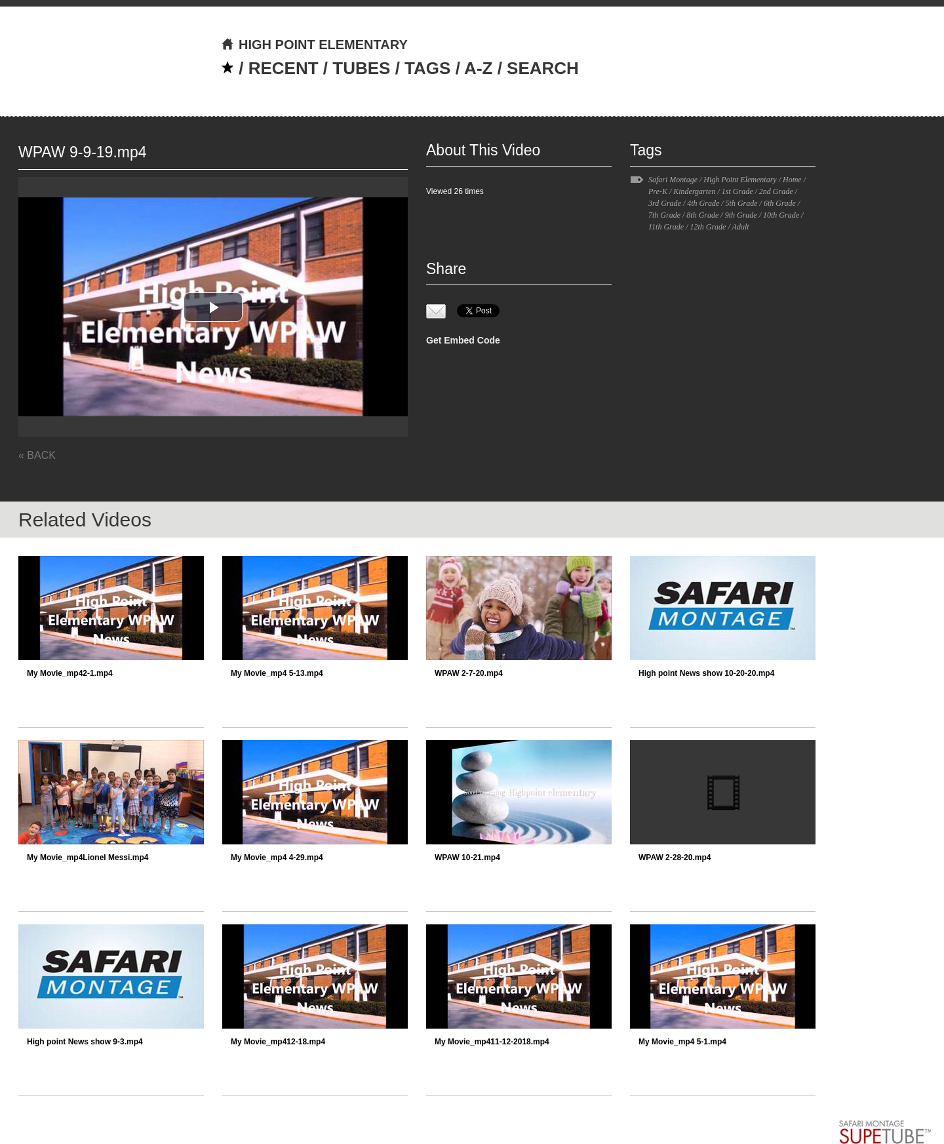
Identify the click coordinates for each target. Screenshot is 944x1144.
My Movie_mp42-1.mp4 (70, 673)
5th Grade (742, 203)
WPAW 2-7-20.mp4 (469, 673)
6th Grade (780, 203)
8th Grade (702, 215)
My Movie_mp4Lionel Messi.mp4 (87, 857)
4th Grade (703, 203)
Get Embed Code (463, 340)
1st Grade (737, 191)
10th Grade (781, 215)
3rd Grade (664, 203)
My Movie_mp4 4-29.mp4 (277, 857)
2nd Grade (776, 191)
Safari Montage (673, 179)
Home (792, 179)
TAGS (427, 68)
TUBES (361, 68)
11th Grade (666, 226)
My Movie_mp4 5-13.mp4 (277, 673)
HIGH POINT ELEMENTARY (314, 44)
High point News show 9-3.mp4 (85, 1041)
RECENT (283, 68)
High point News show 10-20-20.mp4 (706, 673)
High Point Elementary (739, 179)
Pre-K (657, 191)
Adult (740, 226)
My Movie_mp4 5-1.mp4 (682, 1041)
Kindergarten (694, 191)
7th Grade (664, 215)
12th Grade (708, 226)
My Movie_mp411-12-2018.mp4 (492, 1041)
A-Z (478, 68)
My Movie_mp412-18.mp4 (278, 1041)
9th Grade (741, 215)
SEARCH (543, 68)
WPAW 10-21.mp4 (467, 857)
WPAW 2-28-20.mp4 (675, 857)
